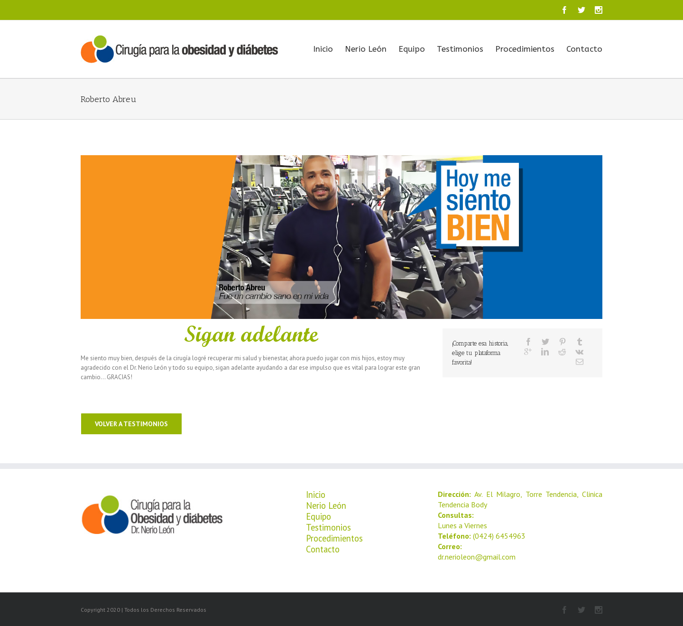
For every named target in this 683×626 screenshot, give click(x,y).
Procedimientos (524, 49)
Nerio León (366, 49)
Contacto (584, 49)
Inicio (323, 49)
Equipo (411, 49)
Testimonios (460, 49)
